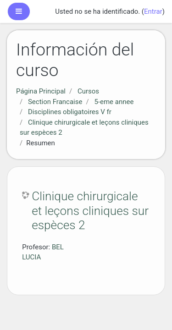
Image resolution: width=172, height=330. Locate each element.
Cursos (88, 91)
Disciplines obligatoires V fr (69, 112)
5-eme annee (113, 102)
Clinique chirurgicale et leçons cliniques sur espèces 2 (90, 210)
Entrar (153, 11)
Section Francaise (55, 102)
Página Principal (41, 91)
